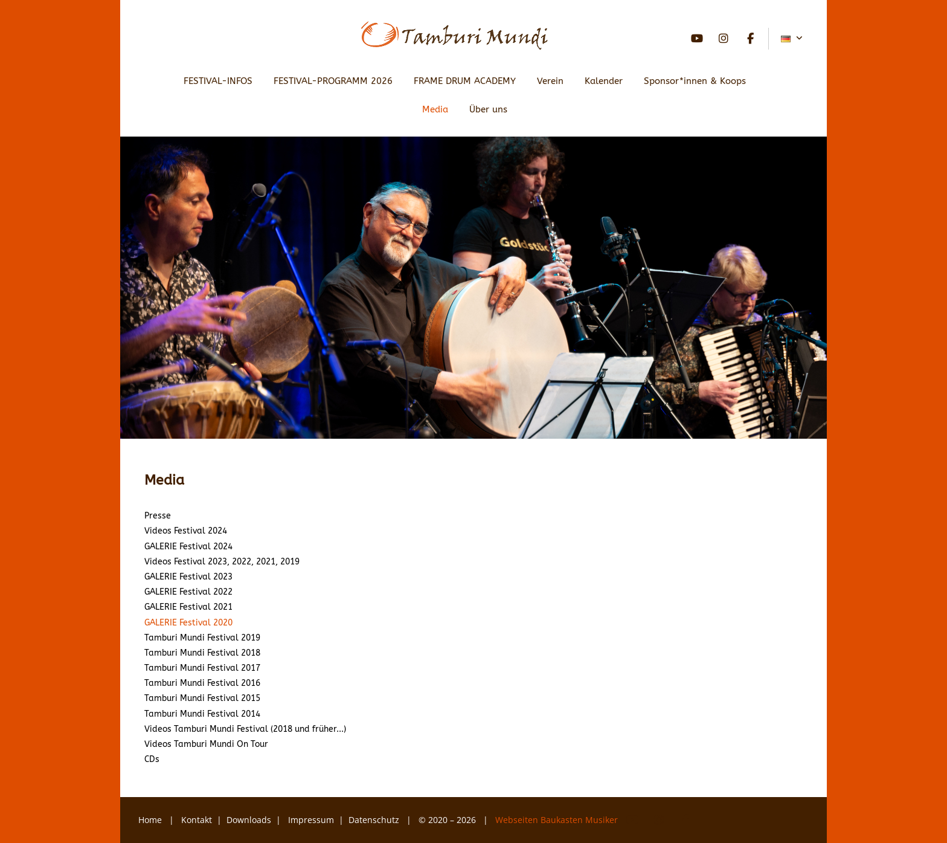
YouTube (697, 39)
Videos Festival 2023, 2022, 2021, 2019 (222, 562)
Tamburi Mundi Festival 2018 (202, 653)
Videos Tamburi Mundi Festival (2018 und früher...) (245, 729)
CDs (151, 759)
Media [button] (435, 109)
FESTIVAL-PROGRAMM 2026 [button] (333, 81)
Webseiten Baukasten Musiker (557, 819)
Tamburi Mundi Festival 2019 (202, 638)
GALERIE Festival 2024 (188, 546)
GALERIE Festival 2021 (188, 607)
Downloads (248, 819)
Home (150, 819)
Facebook (750, 39)
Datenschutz (375, 819)
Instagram (723, 39)
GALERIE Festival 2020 (188, 623)
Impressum (311, 819)
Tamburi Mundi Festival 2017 (202, 668)
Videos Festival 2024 (185, 531)
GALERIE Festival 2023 (188, 577)
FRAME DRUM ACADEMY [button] (465, 81)
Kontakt (196, 819)
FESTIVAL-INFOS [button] (218, 81)
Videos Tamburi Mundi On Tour (206, 744)
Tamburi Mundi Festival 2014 (202, 714)
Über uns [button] (488, 109)
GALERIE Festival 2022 (188, 592)
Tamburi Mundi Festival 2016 (202, 683)
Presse (157, 516)
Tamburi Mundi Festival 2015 (202, 698)
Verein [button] (550, 81)
